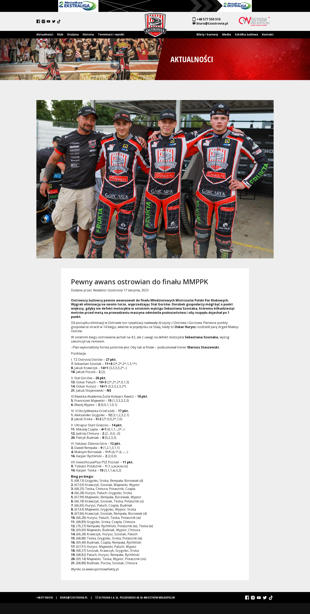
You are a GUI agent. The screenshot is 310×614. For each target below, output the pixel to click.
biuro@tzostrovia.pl (210, 23)
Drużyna (73, 34)
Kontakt (268, 34)
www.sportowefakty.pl (102, 571)
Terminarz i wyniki (111, 34)
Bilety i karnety (207, 34)
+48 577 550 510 (206, 19)
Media (226, 34)
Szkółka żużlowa (246, 34)
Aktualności (44, 34)
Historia (88, 34)
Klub (60, 34)
